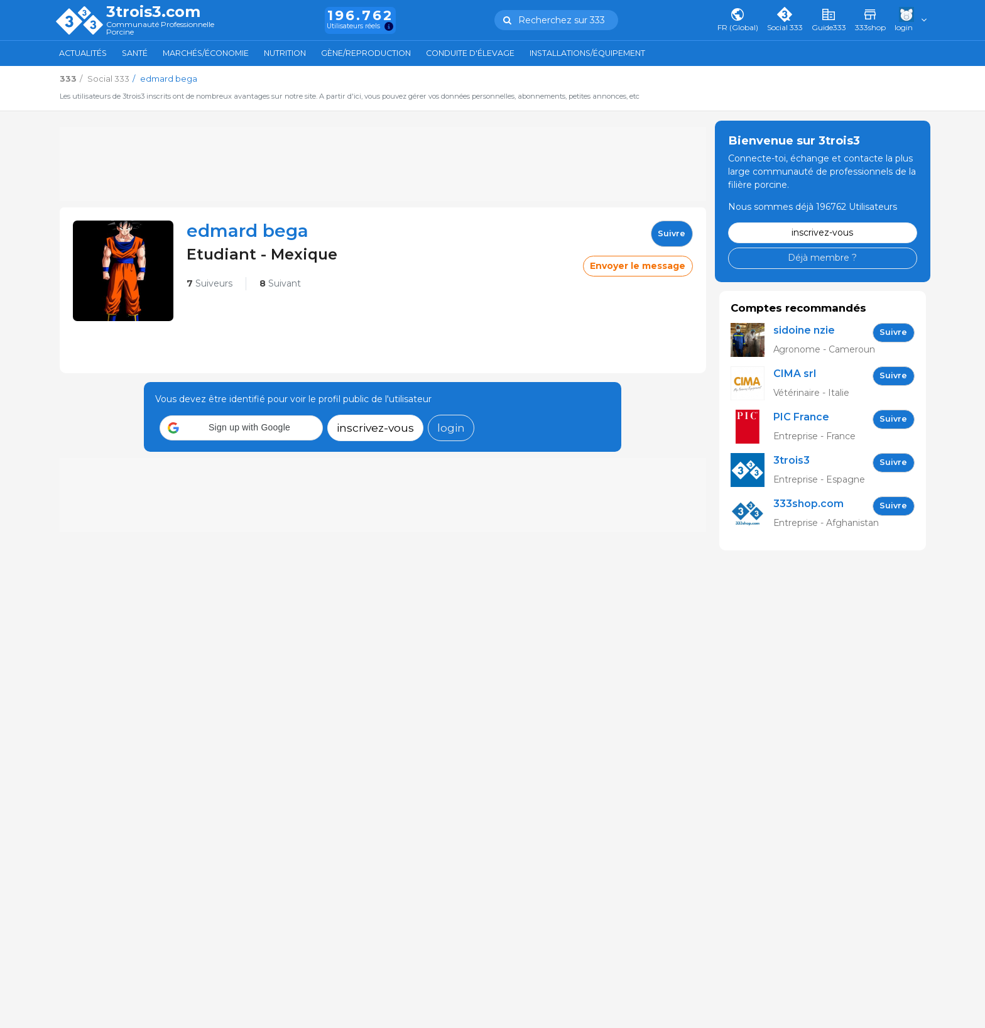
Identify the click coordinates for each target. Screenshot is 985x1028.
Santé (135, 53)
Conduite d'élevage (470, 53)
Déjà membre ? (822, 257)
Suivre (671, 233)
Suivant (280, 283)
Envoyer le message (637, 265)
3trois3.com (153, 11)
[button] (241, 427)
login (451, 427)
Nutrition (285, 53)
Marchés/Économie (206, 53)
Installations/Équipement (587, 53)
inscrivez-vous (375, 427)
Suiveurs (209, 283)
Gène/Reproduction (366, 53)
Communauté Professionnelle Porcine (160, 28)
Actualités (83, 53)
